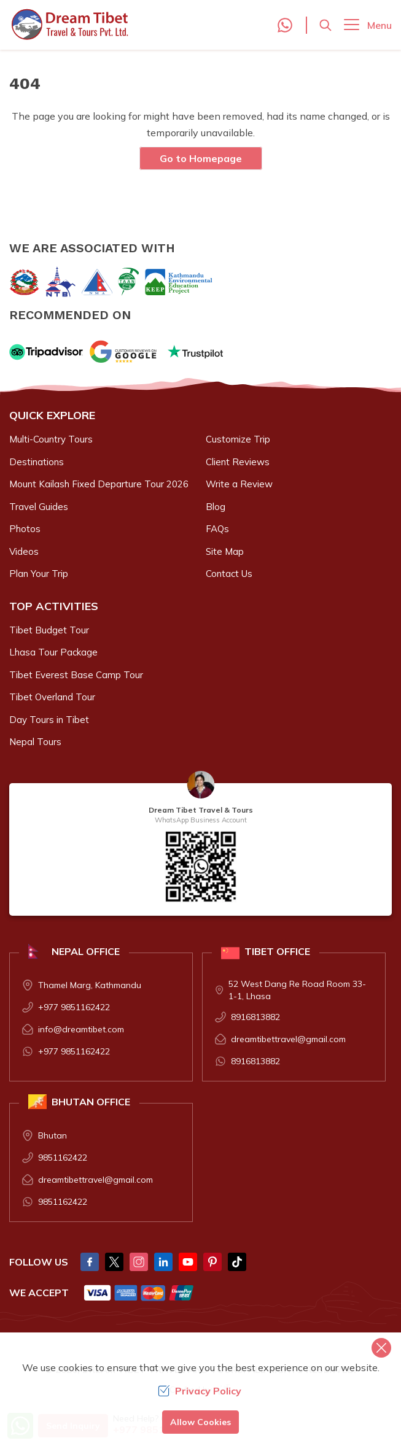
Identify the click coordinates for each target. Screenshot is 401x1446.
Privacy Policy (199, 1391)
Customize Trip (238, 439)
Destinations (36, 462)
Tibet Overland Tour (52, 697)
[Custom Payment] (139, 1292)
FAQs (217, 529)
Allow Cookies (200, 1422)
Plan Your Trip (38, 573)
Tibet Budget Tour (49, 630)
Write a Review (239, 484)
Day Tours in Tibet (49, 719)
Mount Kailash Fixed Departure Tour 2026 (99, 484)
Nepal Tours (35, 742)
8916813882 (255, 1017)
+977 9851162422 (74, 1007)
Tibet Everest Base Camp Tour (76, 675)
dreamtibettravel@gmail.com (288, 1039)
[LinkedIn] (163, 1262)
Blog (215, 506)
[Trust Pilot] (195, 351)
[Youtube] (188, 1262)
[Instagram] (139, 1262)
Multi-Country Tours (51, 439)
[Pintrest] (212, 1262)
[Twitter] (114, 1262)
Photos (25, 529)
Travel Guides (38, 506)
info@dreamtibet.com (81, 1029)
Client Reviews (238, 462)
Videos (24, 551)
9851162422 (62, 1157)
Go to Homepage (201, 158)
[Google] (125, 351)
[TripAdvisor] (46, 352)
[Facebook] (89, 1262)
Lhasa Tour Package (53, 652)
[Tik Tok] (237, 1262)
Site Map (225, 551)
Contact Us (229, 573)
